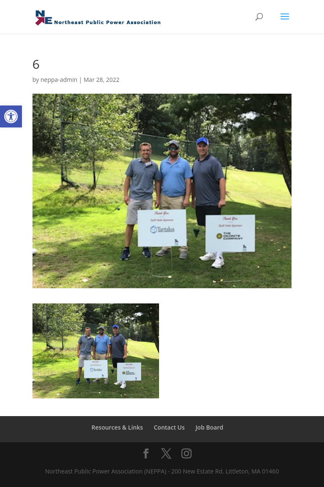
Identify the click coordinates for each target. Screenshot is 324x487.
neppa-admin (58, 80)
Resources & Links (117, 427)
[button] (11, 116)
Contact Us (169, 427)
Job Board (209, 427)
